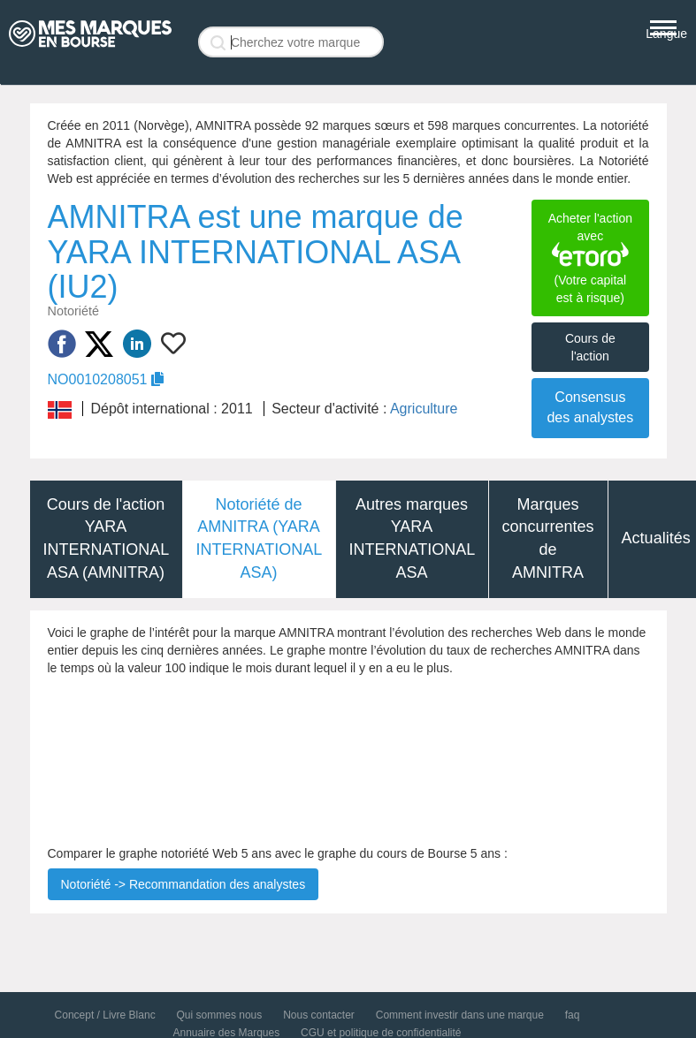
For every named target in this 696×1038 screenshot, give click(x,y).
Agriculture (423, 408)
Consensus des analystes (590, 407)
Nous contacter (319, 1015)
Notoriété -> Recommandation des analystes (183, 884)
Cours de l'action (590, 347)
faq (572, 1015)
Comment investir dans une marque (460, 1015)
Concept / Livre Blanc (105, 1015)
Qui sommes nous (220, 1015)
